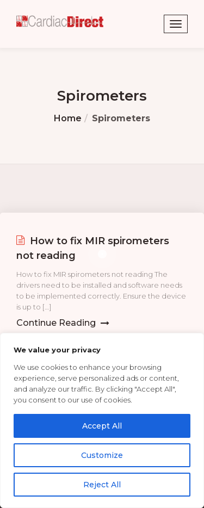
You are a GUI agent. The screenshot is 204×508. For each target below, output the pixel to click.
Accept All (102, 426)
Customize (102, 455)
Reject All (102, 485)
